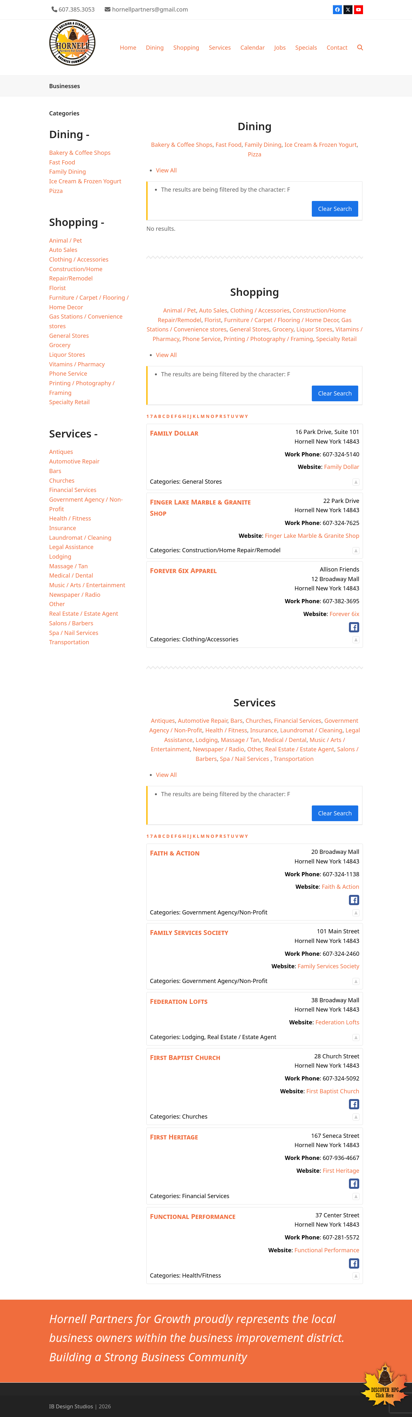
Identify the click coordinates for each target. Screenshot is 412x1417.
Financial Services (297, 720)
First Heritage (341, 1170)
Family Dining (263, 144)
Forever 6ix (344, 614)
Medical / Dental (284, 740)
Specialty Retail (336, 339)
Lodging (207, 740)
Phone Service (201, 339)
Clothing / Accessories (259, 310)
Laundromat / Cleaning (311, 730)
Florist (213, 320)
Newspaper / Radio (218, 749)
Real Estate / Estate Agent (299, 749)
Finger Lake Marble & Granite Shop (312, 535)
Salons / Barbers (71, 623)
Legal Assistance (71, 547)
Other (254, 749)
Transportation (294, 759)
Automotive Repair (203, 720)
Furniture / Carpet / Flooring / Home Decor (281, 320)
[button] (360, 47)
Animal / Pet (179, 310)
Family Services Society (328, 966)
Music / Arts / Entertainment (87, 585)
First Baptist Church (332, 1091)
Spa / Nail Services (245, 759)
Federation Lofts (337, 1022)
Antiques (163, 720)
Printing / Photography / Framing (268, 339)
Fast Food (228, 144)
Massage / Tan (240, 740)
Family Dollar (341, 467)
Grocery (283, 329)
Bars (236, 720)
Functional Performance (327, 1250)
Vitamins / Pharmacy (77, 364)
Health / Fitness (226, 730)
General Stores (249, 329)
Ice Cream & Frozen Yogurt (321, 144)
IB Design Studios (71, 1406)
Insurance (263, 730)
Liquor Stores (314, 329)
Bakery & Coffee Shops (182, 144)
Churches (258, 720)
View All (166, 170)
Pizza (255, 154)
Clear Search (335, 209)
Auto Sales (213, 310)
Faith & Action (340, 886)
